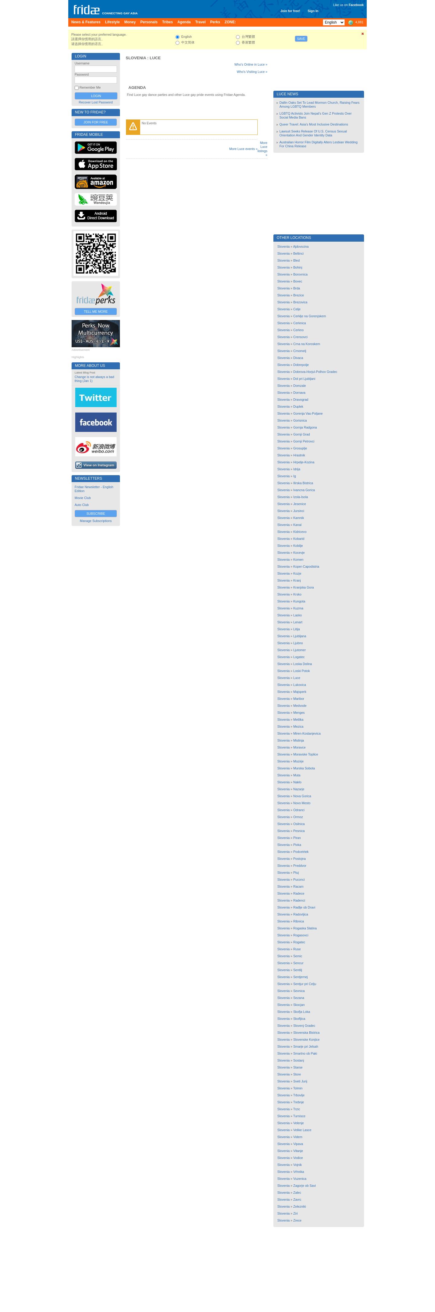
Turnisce (299, 1116)
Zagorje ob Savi (304, 1185)
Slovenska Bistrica (306, 1032)
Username (82, 63)
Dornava (299, 392)
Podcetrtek (301, 851)
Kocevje (299, 552)
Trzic (296, 1109)
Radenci (299, 900)
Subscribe (95, 513)
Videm (297, 1137)
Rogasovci (300, 935)
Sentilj (297, 970)
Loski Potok (301, 671)
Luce (155, 58)
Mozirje (298, 761)
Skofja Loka (301, 1011)
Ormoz (298, 817)
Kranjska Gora (303, 587)
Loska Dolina (302, 664)
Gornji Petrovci (303, 441)
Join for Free (95, 122)
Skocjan (299, 1005)
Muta (297, 775)
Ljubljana (299, 636)
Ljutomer (299, 650)
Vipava (298, 1144)
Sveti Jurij (300, 1081)
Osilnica (299, 824)
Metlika (298, 719)
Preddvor (299, 865)
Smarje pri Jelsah (305, 1046)
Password (82, 74)
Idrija (296, 469)
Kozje (297, 573)
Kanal (297, 525)
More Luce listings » (262, 149)
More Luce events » (243, 149)
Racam (298, 886)
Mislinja (298, 740)
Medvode (300, 705)
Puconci (299, 879)
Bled (296, 260)
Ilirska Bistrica (303, 483)
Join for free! (290, 11)
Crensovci (300, 337)
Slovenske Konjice (306, 1039)
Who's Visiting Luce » (252, 71)
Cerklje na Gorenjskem (309, 316)
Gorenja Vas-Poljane (308, 413)
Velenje (298, 1123)
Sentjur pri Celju (304, 984)
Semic (297, 956)
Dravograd (300, 399)
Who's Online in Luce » (250, 64)
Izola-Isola (300, 497)
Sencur (298, 963)
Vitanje (298, 1151)
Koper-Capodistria (306, 566)
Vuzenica (299, 1178)
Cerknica (299, 323)
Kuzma (298, 608)
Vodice (298, 1158)
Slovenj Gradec (304, 1025)
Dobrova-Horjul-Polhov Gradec (315, 372)
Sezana (298, 998)
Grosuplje (300, 448)
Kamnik (298, 518)
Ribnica (298, 921)
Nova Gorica (302, 796)
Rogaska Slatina (305, 928)
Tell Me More (96, 311)
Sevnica (299, 991)
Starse (298, 1067)
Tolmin (298, 1088)
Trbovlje (299, 1095)
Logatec (299, 657)
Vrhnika (298, 1171)
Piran (297, 838)
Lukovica (299, 685)
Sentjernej (300, 977)
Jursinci (298, 511)
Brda (296, 288)
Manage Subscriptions (95, 521)
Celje (297, 309)
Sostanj (298, 1060)
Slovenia (136, 58)
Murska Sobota (304, 768)
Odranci (298, 810)
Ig (294, 476)
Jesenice (299, 504)
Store (297, 1074)
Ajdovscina (301, 246)
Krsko (297, 594)
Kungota (299, 601)
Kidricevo (300, 532)
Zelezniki (299, 1206)
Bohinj (297, 267)
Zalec (297, 1192)
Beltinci (298, 253)
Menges (299, 712)
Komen (298, 559)
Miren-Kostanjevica (307, 733)
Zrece (297, 1220)
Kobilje (298, 545)
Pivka (297, 845)
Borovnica (300, 274)
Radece (298, 893)
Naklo (297, 782)
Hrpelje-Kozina (303, 462)
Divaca (298, 358)
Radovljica (300, 914)
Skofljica (299, 1018)
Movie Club (83, 498)
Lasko (297, 615)
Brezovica (300, 302)
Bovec (297, 281)
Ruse (297, 949)
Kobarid (298, 538)
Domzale (299, 385)
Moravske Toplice (305, 754)
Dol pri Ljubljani (304, 378)
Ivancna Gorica (304, 490)
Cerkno (298, 330)
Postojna (299, 858)
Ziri (295, 1213)
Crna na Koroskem (306, 344)
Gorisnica (300, 420)
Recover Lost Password (96, 102)
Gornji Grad (301, 434)
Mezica (298, 726)
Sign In (313, 11)
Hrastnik (299, 455)
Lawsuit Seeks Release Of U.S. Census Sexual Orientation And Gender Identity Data (313, 133)
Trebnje (298, 1102)
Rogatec (299, 942)
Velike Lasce (302, 1130)
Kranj (297, 580)
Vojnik (297, 1165)
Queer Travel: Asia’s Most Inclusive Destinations (313, 124)
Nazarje (298, 789)
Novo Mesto (302, 803)
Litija (296, 629)
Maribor (298, 698)
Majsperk (299, 692)
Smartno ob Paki (305, 1053)
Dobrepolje (301, 365)
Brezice (298, 295)
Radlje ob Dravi (304, 907)
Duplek (298, 406)
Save (301, 39)
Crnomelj (299, 351)
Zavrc (297, 1199)
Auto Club (82, 505)
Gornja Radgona (305, 427)
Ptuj (296, 872)
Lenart (297, 622)
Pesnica (299, 831)
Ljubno (298, 643)
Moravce (299, 747)
